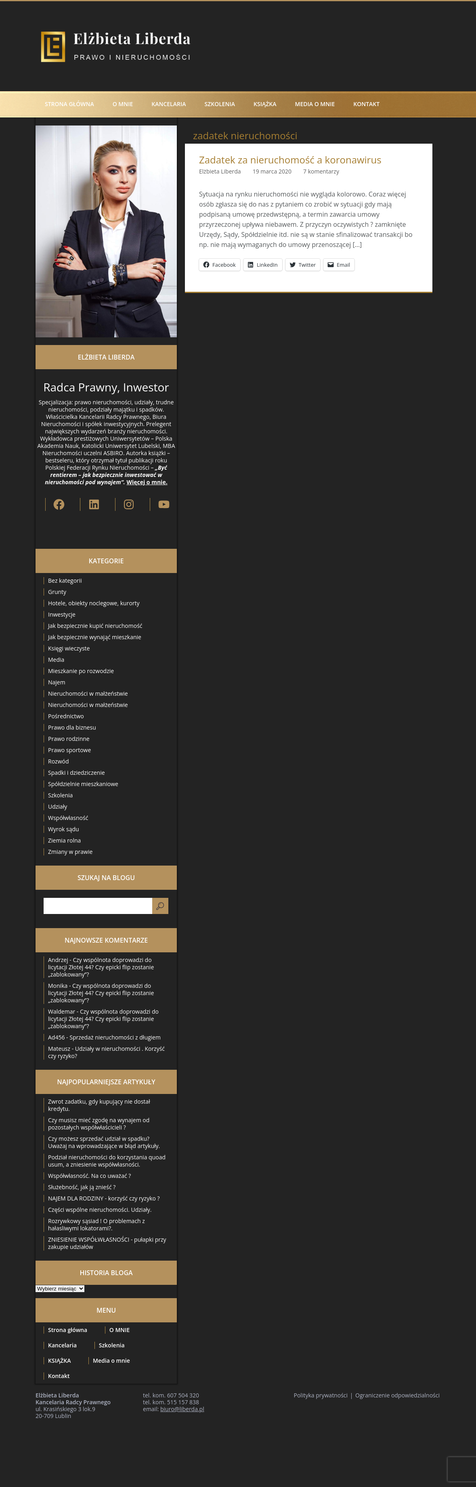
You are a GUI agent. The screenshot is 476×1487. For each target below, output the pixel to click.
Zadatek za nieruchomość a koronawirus (290, 160)
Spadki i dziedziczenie (76, 772)
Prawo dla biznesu (72, 727)
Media (56, 659)
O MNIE (123, 104)
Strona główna (69, 104)
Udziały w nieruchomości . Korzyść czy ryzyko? (106, 1052)
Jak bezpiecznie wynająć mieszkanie (94, 637)
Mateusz (59, 1048)
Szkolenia (219, 104)
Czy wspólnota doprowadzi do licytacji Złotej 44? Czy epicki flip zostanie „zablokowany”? (101, 967)
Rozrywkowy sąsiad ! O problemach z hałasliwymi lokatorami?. (96, 1224)
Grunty (57, 592)
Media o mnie (315, 104)
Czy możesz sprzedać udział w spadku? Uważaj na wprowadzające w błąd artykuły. (104, 1142)
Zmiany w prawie (70, 851)
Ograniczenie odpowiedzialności (397, 1395)
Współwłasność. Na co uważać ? (89, 1176)
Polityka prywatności (321, 1395)
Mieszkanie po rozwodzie (81, 671)
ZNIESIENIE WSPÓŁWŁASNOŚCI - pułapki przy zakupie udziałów (107, 1243)
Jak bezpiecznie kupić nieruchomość (95, 626)
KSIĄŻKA (265, 104)
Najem (56, 682)
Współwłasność (68, 818)
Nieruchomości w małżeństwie (88, 693)
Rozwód (58, 761)
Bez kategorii (65, 580)
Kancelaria (168, 104)
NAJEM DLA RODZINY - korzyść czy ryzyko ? (104, 1198)
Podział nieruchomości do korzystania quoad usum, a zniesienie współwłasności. (107, 1160)
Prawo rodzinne (69, 738)
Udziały (57, 806)
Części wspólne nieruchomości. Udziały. (99, 1209)
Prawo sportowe (69, 750)
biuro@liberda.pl (182, 1409)
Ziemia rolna (64, 840)
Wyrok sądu (63, 829)
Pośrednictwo (66, 716)
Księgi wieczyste (69, 648)
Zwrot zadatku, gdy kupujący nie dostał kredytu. (99, 1105)
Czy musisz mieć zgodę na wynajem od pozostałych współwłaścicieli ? (98, 1123)
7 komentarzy (321, 171)
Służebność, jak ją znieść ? (81, 1187)
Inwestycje (61, 614)
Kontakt (366, 104)
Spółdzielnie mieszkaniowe (83, 784)
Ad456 (56, 1037)
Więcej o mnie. (146, 482)
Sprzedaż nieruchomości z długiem (115, 1037)
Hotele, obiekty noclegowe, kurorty (94, 603)
